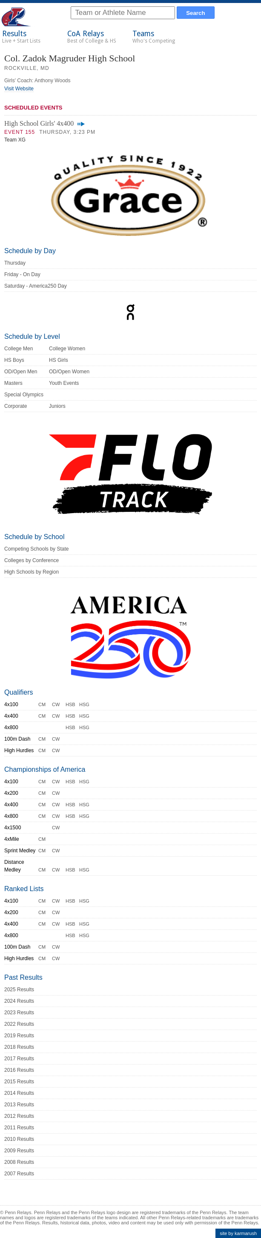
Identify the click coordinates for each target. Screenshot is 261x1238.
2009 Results (19, 1151)
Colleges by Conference (31, 560)
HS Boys (14, 360)
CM (42, 704)
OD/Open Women (69, 372)
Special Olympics (23, 395)
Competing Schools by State (36, 549)
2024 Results (19, 1001)
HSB (70, 704)
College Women (67, 349)
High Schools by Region (31, 572)
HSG (84, 704)
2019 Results (19, 1036)
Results (21, 36)
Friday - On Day (22, 274)
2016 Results (19, 1070)
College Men (18, 349)
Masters (13, 383)
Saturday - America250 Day (35, 286)
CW (56, 704)
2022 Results (19, 1024)
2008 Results (19, 1162)
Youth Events (64, 383)
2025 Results (19, 990)
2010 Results (19, 1139)
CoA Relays (91, 36)
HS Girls (58, 360)
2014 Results (19, 1093)
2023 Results (19, 1013)
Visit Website (19, 89)
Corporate (15, 406)
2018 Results (19, 1047)
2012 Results (19, 1116)
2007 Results (19, 1174)
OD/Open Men (20, 372)
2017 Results (19, 1059)
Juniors (57, 406)
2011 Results (19, 1128)
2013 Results (19, 1105)
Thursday (15, 263)
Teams (153, 36)
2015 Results (19, 1082)
